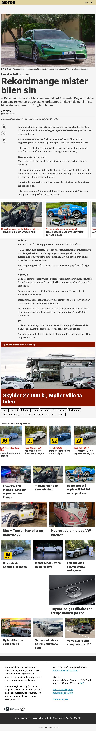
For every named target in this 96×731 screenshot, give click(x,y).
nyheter (45, 410)
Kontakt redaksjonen (63, 689)
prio (5, 410)
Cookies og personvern (26, 718)
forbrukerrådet (35, 414)
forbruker (74, 410)
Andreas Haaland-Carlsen (65, 670)
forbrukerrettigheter (13, 414)
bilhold (25, 410)
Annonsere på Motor (63, 693)
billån (35, 410)
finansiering (59, 410)
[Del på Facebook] (3, 126)
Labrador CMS (44, 718)
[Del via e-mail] (3, 140)
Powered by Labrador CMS (48, 728)
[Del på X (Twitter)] (3, 133)
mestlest (50, 414)
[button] (94, 428)
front (61, 414)
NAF (82, 683)
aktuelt (14, 410)
